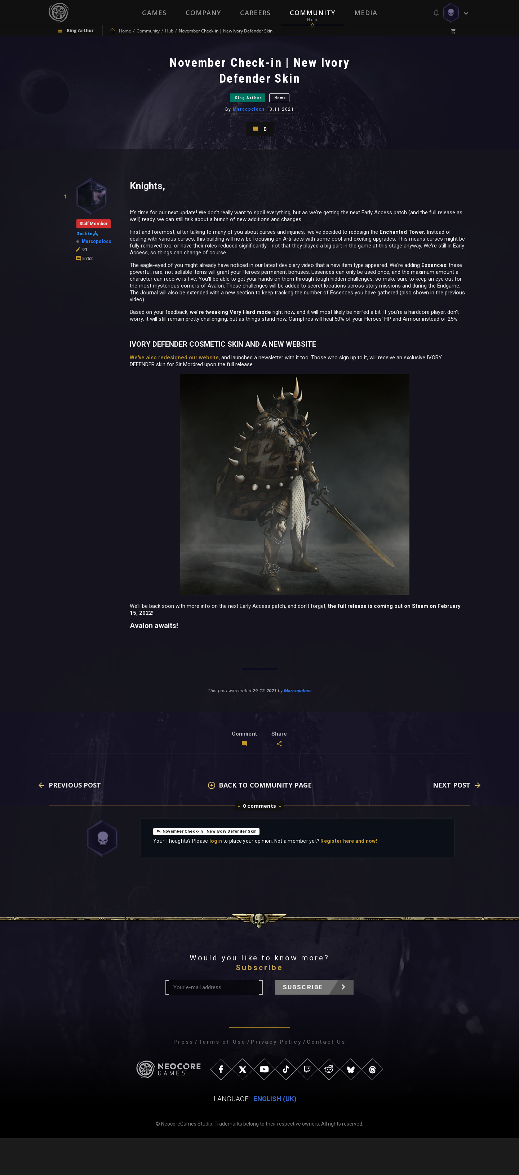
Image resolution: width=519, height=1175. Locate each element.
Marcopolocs (250, 129)
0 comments (259, 842)
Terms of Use (222, 1078)
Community (313, 12)
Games (153, 12)
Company (203, 12)
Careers (255, 12)
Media (366, 12)
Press (183, 1078)
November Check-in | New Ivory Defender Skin (216, 867)
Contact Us (326, 1078)
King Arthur (241, 111)
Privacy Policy (276, 1078)
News (293, 111)
